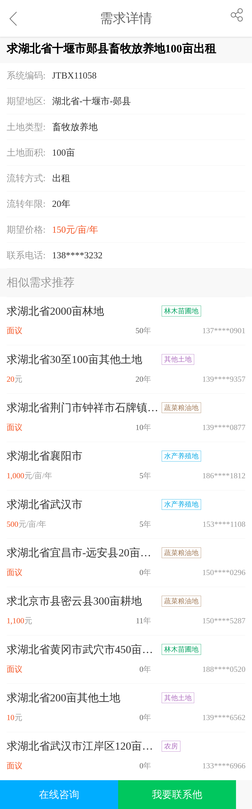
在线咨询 (59, 794)
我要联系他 (177, 794)
